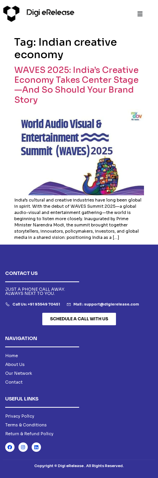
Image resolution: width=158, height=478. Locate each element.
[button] (139, 14)
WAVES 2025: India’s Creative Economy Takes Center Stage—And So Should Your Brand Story (76, 85)
